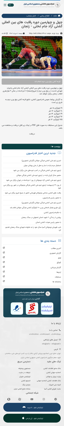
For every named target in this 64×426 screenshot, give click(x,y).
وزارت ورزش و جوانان (53, 376)
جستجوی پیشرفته (24, 368)
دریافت (32, 133)
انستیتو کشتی (25, 380)
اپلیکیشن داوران (24, 376)
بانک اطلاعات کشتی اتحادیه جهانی (49, 380)
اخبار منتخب (31, 15)
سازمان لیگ (26, 384)
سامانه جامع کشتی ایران (22, 389)
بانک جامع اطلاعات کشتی (52, 368)
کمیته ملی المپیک (55, 384)
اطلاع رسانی (44, 15)
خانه (55, 15)
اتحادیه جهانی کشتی (53, 372)
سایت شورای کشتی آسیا (52, 389)
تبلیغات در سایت (24, 372)
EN (11, 5)
